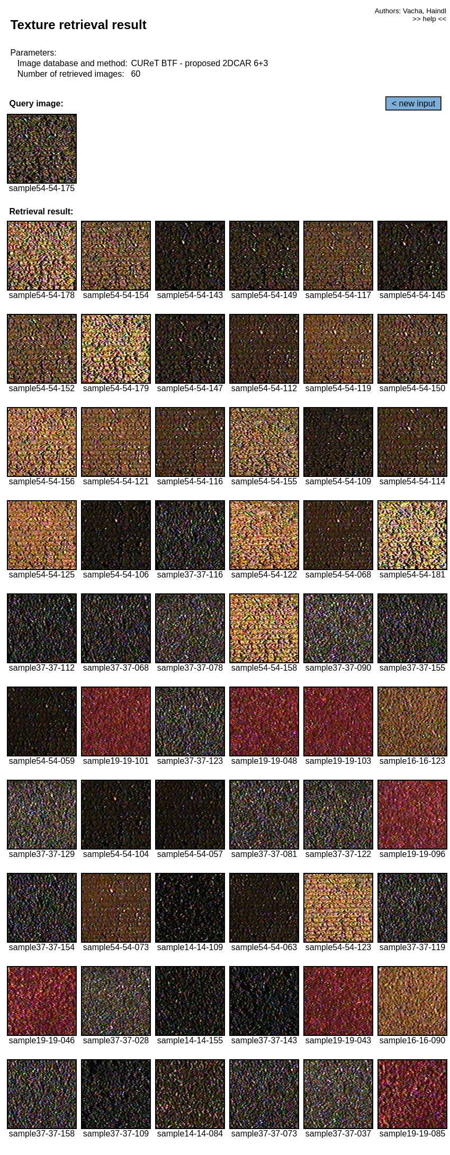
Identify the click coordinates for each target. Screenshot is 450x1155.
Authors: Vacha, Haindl (410, 11)
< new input (413, 103)
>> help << (429, 19)
